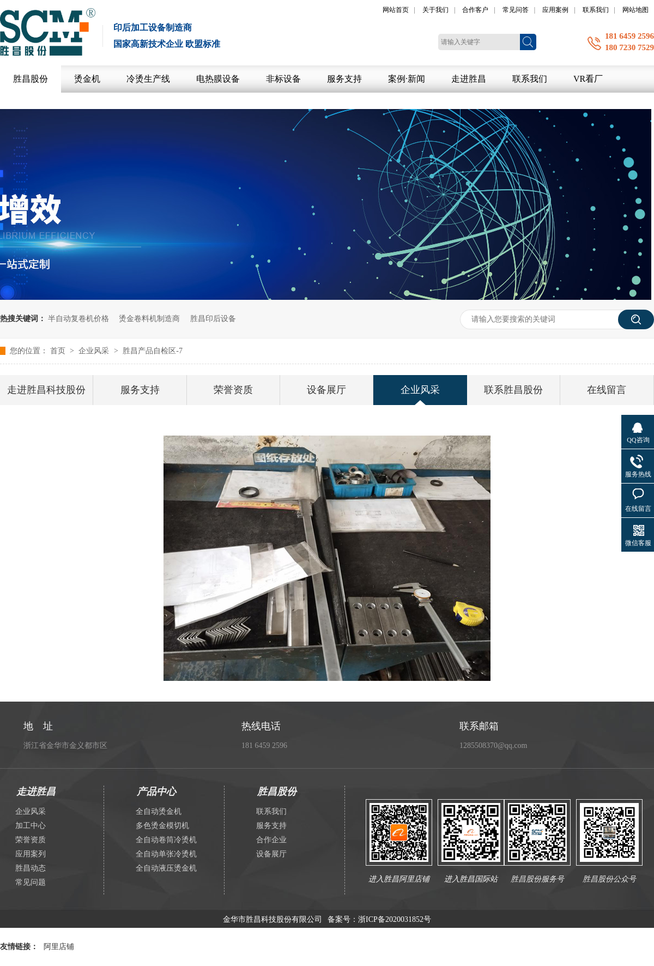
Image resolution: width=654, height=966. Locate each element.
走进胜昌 (468, 78)
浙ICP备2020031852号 (394, 919)
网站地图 (635, 10)
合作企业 (271, 840)
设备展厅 (326, 389)
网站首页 (396, 10)
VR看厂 (588, 78)
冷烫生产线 (148, 78)
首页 (59, 351)
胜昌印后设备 (213, 319)
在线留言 (606, 389)
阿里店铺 (59, 947)
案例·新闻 (406, 78)
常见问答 (515, 10)
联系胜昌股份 (513, 389)
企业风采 (94, 351)
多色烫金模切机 (162, 826)
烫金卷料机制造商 (149, 319)
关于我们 (435, 10)
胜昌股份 (30, 78)
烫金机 (87, 78)
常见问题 (30, 882)
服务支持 (344, 78)
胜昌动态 (30, 868)
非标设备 (283, 78)
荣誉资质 (233, 389)
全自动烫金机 (158, 811)
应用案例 (555, 10)
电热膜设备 (218, 78)
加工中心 (30, 826)
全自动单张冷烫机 (166, 854)
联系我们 (596, 10)
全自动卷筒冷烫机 (166, 840)
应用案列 (30, 854)
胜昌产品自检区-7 (153, 351)
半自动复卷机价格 (78, 319)
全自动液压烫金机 (166, 868)
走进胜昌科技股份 (46, 389)
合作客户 (475, 10)
